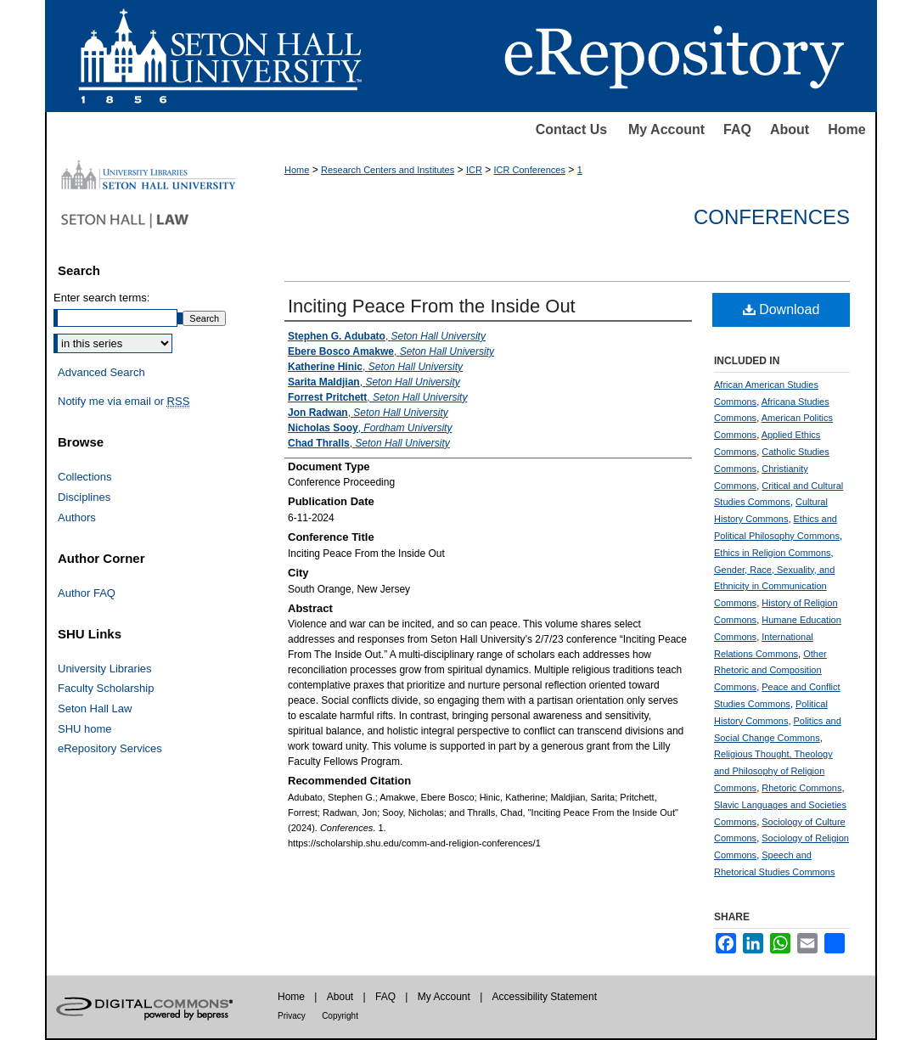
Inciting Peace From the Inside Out (432, 306)
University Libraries (105, 668)
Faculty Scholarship (106, 688)
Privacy (292, 1015)
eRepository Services (110, 748)
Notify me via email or (123, 401)
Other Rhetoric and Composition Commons (770, 671)
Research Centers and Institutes (387, 170)
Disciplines (84, 497)
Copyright (340, 1015)
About (789, 129)
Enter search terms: (101, 297)
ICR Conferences (529, 170)
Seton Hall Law (95, 708)
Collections (85, 476)
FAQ (737, 129)
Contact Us (571, 129)
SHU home (85, 728)
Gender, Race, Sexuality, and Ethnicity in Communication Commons (774, 587)
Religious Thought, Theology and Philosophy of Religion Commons (773, 771)
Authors (77, 517)
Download (781, 309)
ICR (474, 170)
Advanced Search (101, 372)
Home (846, 129)
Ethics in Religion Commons (772, 553)
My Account (666, 129)
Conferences (772, 216)
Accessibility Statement (544, 997)
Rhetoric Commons (801, 788)
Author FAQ (86, 593)
